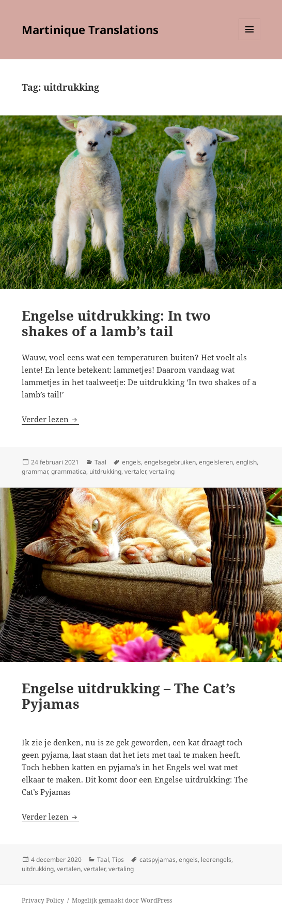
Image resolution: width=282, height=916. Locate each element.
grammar (35, 471)
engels (131, 462)
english (246, 462)
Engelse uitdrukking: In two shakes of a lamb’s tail (116, 323)
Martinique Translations (90, 29)
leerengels (216, 859)
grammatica (68, 471)
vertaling (162, 471)
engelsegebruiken (170, 462)
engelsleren (216, 462)
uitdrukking (105, 471)
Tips (118, 859)
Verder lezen (50, 419)
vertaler (135, 471)
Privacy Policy (43, 900)
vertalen (69, 868)
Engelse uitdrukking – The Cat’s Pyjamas (129, 696)
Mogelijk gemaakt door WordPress (122, 900)
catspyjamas (157, 859)
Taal (100, 462)
